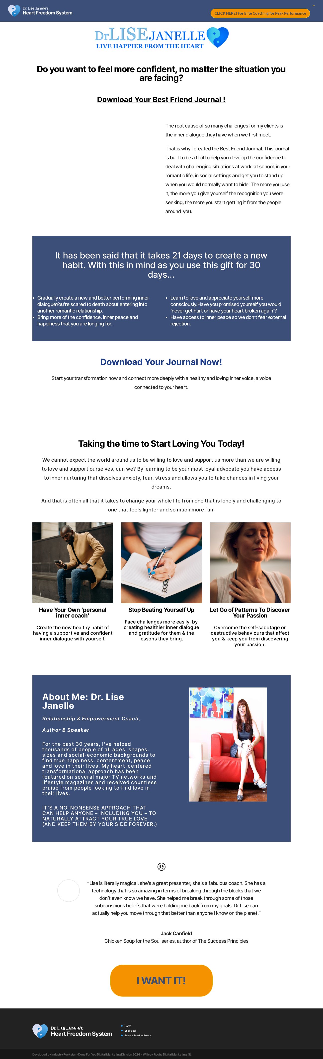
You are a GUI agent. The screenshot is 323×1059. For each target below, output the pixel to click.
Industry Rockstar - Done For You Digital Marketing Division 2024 (96, 1053)
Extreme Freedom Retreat (138, 1034)
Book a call (130, 1029)
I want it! (161, 980)
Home (128, 1024)
